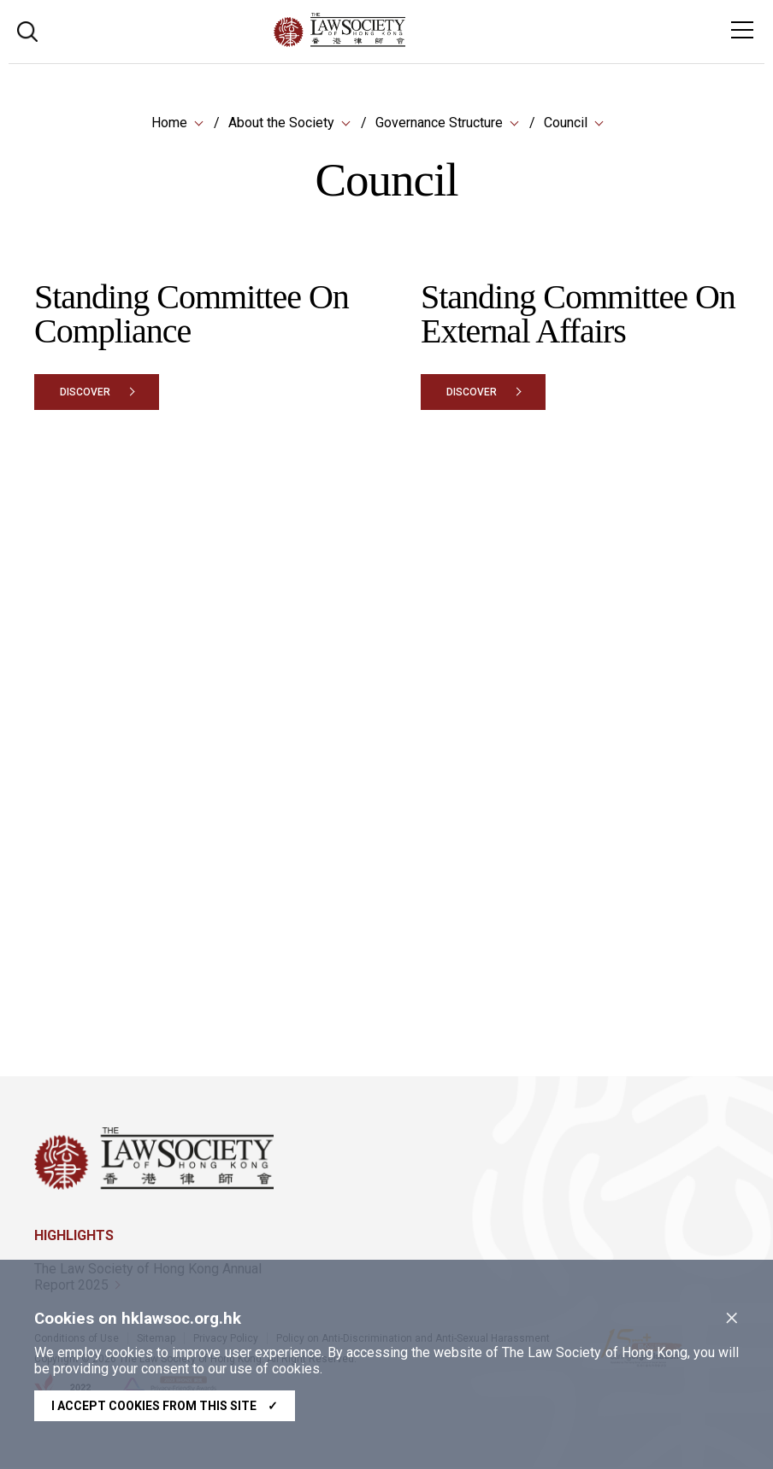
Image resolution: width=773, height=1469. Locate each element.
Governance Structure (439, 123)
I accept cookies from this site (164, 1406)
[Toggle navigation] (742, 30)
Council (565, 123)
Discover (85, 393)
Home (169, 123)
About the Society (281, 123)
